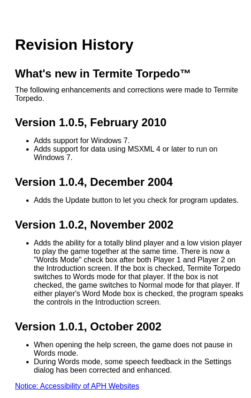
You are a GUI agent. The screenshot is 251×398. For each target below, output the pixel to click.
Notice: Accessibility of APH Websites (77, 386)
